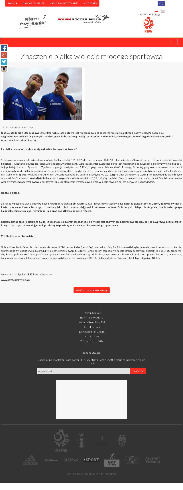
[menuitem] (12, 3)
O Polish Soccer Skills (91, 341)
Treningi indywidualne (91, 317)
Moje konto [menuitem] (90, 3)
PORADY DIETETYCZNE (23, 127)
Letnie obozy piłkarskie (91, 331)
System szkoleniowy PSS (91, 322)
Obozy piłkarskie (91, 312)
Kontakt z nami (91, 326)
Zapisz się (138, 371)
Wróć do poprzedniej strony (91, 290)
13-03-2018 (6, 127)
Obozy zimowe (91, 336)
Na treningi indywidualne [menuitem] (64, 3)
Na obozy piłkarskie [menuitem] (33, 3)
